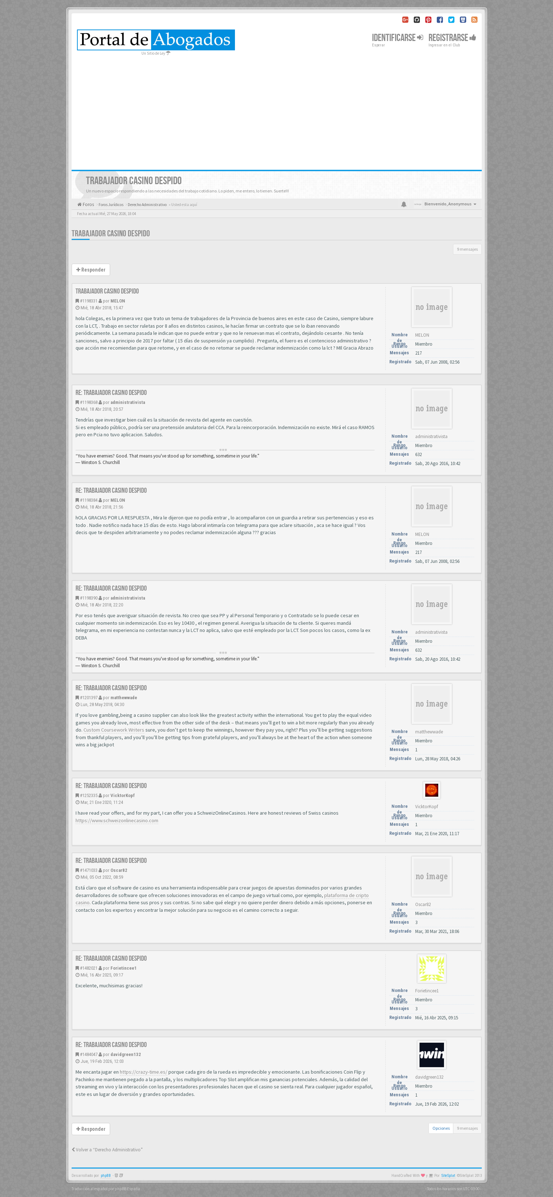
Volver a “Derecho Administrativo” (107, 1150)
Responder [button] (90, 270)
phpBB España (127, 1188)
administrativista (127, 402)
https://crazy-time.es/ (143, 1072)
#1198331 (89, 301)
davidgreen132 (125, 1054)
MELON (117, 301)
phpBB (106, 1175)
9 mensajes (467, 249)
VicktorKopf (122, 795)
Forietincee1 (123, 968)
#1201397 (89, 697)
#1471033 (89, 870)
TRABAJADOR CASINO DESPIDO (111, 233)
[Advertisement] (276, 110)
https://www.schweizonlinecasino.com (117, 820)
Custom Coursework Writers (113, 730)
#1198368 (89, 402)
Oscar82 (118, 870)
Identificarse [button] (397, 38)
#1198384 (89, 500)
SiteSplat (448, 1175)
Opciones (441, 1128)
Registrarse (452, 38)
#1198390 (89, 598)
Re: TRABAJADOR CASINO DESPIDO (111, 392)
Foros (88, 204)
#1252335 (89, 795)
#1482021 (89, 968)
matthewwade (123, 697)
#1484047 (89, 1054)
